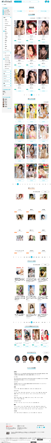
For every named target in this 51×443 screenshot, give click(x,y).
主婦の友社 (43, 373)
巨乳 (23, 392)
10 (39, 184)
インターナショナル (36, 393)
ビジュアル (5, 76)
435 (29, 257)
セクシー (17, 398)
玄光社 (5, 27)
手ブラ (16, 412)
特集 (3, 94)
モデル (33, 406)
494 (44, 257)
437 (34, 257)
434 (26, 257)
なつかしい (34, 397)
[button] (48, 334)
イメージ (4, 78)
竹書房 (5, 38)
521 (24, 322)
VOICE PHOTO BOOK (35, 383)
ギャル (43, 393)
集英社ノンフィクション (8, 66)
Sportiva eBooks (7, 68)
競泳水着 (27, 388)
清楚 (22, 398)
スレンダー (17, 392)
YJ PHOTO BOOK (24, 378)
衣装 (4, 73)
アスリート (35, 408)
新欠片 (5, 42)
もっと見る (46, 352)
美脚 (41, 392)
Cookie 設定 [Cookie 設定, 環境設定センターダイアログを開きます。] (33, 439)
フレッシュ (22, 393)
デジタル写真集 (6, 10)
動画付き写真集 (29, 383)
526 (36, 322)
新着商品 (4, 91)
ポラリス (20, 384)
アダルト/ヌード (40, 408)
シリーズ (4, 71)
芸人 (29, 408)
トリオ (20, 402)
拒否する (40, 439)
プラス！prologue (24, 383)
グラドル (17, 406)
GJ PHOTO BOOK (30, 378)
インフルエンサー (43, 407)
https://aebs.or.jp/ (13, 433)
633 (42, 322)
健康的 (16, 393)
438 (36, 257)
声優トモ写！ (16, 384)
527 (38, 322)
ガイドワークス (6, 21)
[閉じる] (49, 441)
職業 (4, 83)
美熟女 (27, 397)
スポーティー (29, 393)
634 (44, 322)
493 (42, 257)
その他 (4, 85)
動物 (35, 412)
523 (29, 322)
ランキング (4, 92)
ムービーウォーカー (7, 50)
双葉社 (5, 48)
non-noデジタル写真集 (7, 62)
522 (26, 322)
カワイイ (40, 397)
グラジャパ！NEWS (7, 14)
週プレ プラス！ (6, 12)
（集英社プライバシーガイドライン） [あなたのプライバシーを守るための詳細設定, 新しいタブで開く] (6, 442)
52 (45, 184)
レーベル (4, 52)
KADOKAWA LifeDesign (8, 25)
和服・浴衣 (38, 388)
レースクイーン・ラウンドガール (20, 407)
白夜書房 (6, 46)
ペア (16, 402)
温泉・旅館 (36, 402)
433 (24, 257)
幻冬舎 (5, 29)
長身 (45, 392)
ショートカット (34, 392)
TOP (2, 4)
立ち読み (19, 42)
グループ (25, 402)
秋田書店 (6, 19)
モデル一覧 (9, 108)
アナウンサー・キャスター (33, 407)
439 (38, 257)
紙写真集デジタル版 (17, 383)
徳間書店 (6, 40)
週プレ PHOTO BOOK (7, 55)
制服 (22, 388)
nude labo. (23, 384)
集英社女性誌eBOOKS (7, 64)
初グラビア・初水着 (23, 412)
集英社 (5, 31)
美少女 (16, 397)
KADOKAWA (6, 23)
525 (34, 322)
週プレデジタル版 (7, 11)
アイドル (23, 406)
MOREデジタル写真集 (36, 378)
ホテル (31, 402)
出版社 (4, 17)
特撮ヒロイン (17, 408)
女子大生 (43, 406)
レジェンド (24, 408)
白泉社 (5, 44)
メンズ (30, 412)
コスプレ (17, 388)
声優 (38, 406)
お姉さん (22, 397)
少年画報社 (16, 374)
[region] (25, 441)
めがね (32, 388)
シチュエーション (6, 80)
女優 (28, 406)
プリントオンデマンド (42, 383)
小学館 (47, 373)
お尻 (28, 392)
